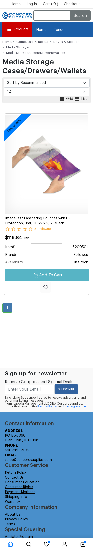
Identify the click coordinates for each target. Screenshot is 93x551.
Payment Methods (20, 492)
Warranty (12, 501)
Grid (66, 99)
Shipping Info (16, 497)
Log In (32, 4)
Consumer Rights (19, 487)
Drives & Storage (66, 41)
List (80, 99)
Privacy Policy (47, 406)
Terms (10, 524)
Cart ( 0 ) (50, 4)
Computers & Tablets (32, 41)
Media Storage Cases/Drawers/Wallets (35, 52)
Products (17, 29)
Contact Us (14, 477)
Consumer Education (22, 482)
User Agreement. (75, 406)
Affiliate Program (19, 537)
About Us (12, 514)
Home (15, 4)
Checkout (72, 4)
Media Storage (17, 47)
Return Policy (16, 472)
